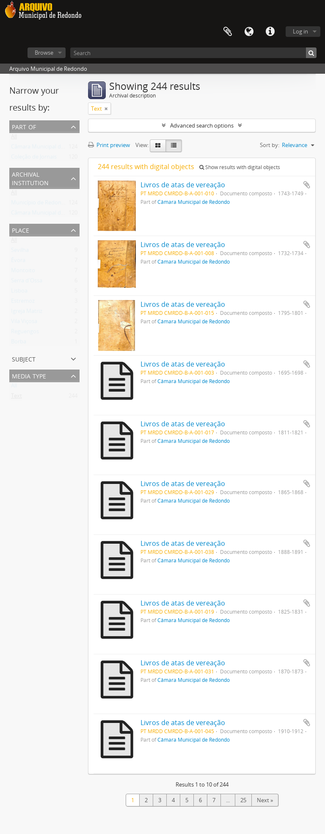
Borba (18, 343)
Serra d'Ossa (26, 282)
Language (248, 31)
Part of (24, 126)
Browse (44, 52)
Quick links (270, 31)
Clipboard (227, 31)
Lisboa (19, 292)
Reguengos (25, 333)
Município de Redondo (39, 204)
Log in (300, 31)
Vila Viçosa (24, 323)
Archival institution (30, 178)
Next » (265, 800)
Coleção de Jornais (34, 158)
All (14, 138)
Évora (18, 262)
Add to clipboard (307, 185)
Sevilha (20, 252)
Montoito (23, 272)
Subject (24, 358)
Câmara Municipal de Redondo (49, 148)
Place (20, 229)
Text (16, 397)
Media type (29, 375)
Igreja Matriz (26, 313)
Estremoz (23, 302)
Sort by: (269, 145)
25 (243, 800)
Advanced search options (202, 125)
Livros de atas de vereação (182, 184)
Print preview (109, 145)
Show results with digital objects (239, 167)
